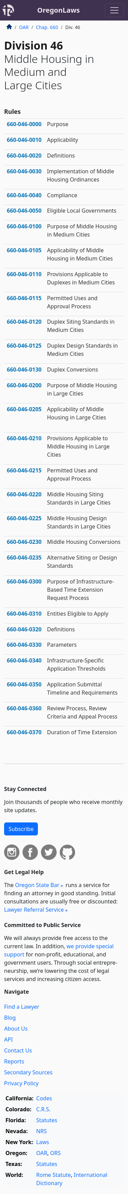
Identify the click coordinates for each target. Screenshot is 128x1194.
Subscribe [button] (21, 829)
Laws (42, 1142)
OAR (24, 27)
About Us (16, 1028)
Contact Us (18, 1050)
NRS (41, 1131)
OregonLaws (58, 10)
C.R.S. (43, 1109)
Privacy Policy (21, 1083)
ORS (55, 1153)
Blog (10, 1017)
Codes (44, 1098)
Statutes (46, 1120)
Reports (14, 1061)
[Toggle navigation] (114, 10)
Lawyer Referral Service (34, 909)
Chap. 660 (47, 27)
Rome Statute (53, 1175)
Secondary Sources (28, 1072)
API (8, 1039)
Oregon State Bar (37, 885)
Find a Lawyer (21, 1006)
